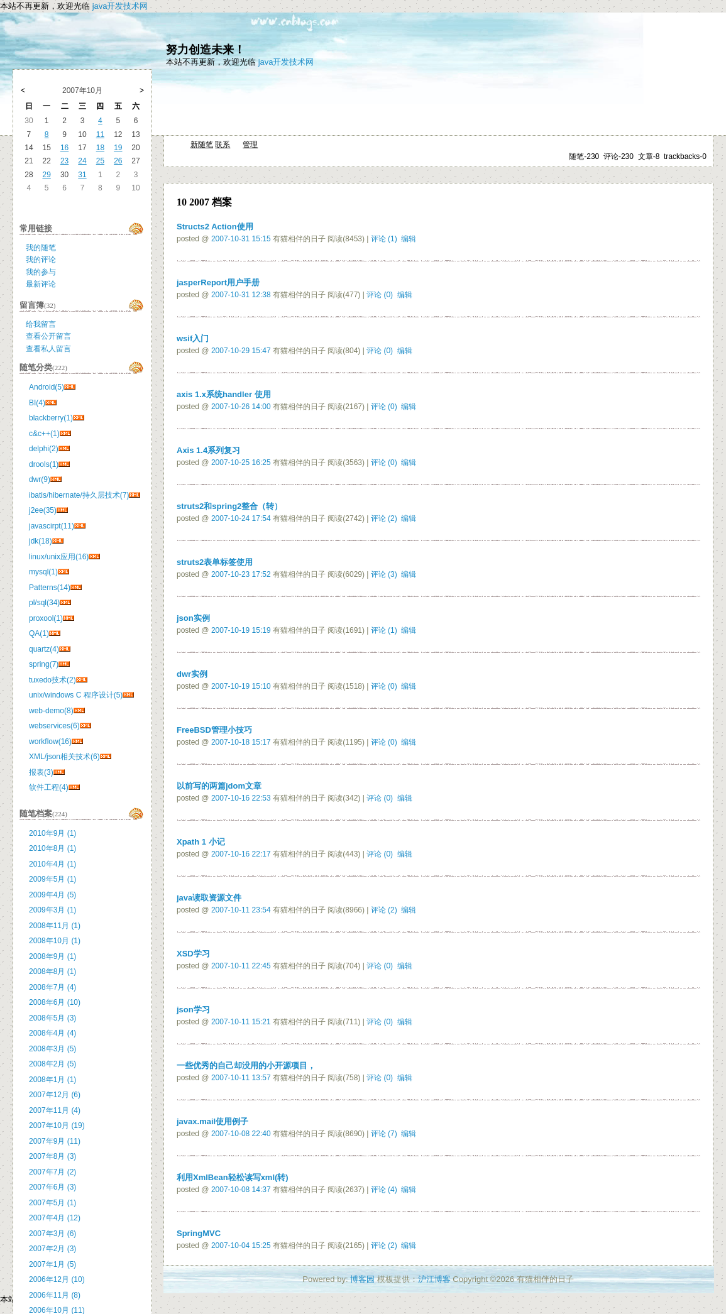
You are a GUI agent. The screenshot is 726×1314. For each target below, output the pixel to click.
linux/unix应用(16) (59, 556)
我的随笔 (41, 247)
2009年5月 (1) (52, 879)
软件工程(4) (49, 787)
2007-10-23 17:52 (241, 574)
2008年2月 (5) (52, 1063)
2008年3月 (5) (52, 1048)
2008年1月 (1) (52, 1079)
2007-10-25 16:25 (241, 462)
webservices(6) (54, 725)
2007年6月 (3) (52, 1187)
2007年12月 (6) (54, 1094)
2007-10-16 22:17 (241, 854)
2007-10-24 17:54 (241, 518)
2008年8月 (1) (52, 971)
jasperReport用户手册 (218, 282)
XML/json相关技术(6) (64, 756)
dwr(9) (39, 479)
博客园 (362, 1279)
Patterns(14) (49, 587)
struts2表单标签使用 (215, 562)
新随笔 (201, 144)
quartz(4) (44, 649)
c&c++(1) (44, 433)
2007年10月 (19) (57, 1125)
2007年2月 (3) (52, 1248)
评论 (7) (384, 1133)
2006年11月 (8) (54, 1295)
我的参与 (41, 272)
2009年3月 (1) (52, 910)
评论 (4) (384, 1189)
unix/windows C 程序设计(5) (76, 695)
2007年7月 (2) (52, 1172)
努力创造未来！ (205, 49)
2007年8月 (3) (52, 1156)
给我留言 (41, 324)
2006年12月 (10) (57, 1279)
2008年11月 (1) (54, 925)
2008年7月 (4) (52, 987)
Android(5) (46, 387)
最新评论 (41, 284)
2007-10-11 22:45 (241, 965)
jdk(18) (40, 541)
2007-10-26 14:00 (241, 406)
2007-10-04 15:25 (241, 1245)
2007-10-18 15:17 (241, 742)
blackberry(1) (51, 417)
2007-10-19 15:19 (241, 630)
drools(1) (43, 464)
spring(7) (43, 664)
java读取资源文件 (209, 897)
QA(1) (39, 633)
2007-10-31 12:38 (241, 294)
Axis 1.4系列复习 (208, 450)
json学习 (193, 1009)
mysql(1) (43, 571)
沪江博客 (434, 1279)
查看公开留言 (48, 336)
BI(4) (37, 402)
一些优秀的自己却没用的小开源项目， (246, 1065)
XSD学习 (193, 953)
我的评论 (41, 259)
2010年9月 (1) (52, 833)
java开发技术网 (120, 6)
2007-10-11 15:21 (241, 1021)
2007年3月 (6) (52, 1233)
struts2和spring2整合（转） (229, 506)
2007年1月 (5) (52, 1264)
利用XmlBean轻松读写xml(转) (233, 1177)
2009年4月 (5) (52, 894)
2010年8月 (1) (52, 848)
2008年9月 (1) (52, 956)
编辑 (408, 238)
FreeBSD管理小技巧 (214, 730)
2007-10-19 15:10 (241, 686)
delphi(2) (43, 448)
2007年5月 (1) (52, 1202)
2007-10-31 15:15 (241, 238)
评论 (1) (384, 238)
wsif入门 (193, 338)
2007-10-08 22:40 (241, 1133)
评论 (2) (384, 518)
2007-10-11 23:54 (241, 910)
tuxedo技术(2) (52, 680)
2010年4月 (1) (52, 864)
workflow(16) (50, 741)
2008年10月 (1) (54, 940)
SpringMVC (199, 1233)
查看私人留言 (48, 348)
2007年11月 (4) (54, 1110)
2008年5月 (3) (52, 1018)
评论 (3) (384, 574)
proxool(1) (46, 618)
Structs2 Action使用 (215, 226)
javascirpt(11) (51, 526)
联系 (222, 144)
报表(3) (41, 772)
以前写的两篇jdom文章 (219, 786)
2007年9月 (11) (54, 1141)
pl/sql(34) (44, 602)
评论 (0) (379, 294)
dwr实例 (192, 674)
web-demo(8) (51, 710)
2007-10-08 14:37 (241, 1189)
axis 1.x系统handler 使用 (224, 394)
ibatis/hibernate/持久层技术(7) (79, 495)
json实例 (193, 618)
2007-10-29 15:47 (241, 350)
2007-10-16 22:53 (241, 798)
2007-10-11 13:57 (241, 1077)
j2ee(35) (43, 510)
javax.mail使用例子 (212, 1121)
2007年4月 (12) (54, 1217)
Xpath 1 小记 (201, 841)
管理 (250, 144)
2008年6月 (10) (54, 1002)
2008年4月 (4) (52, 1033)
